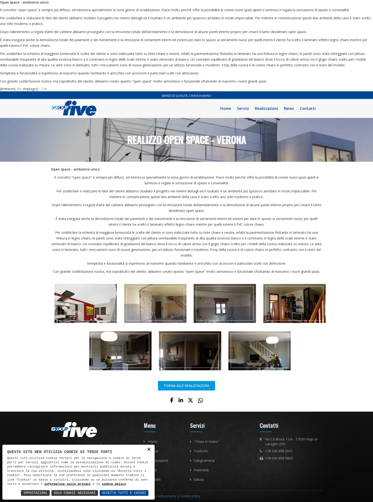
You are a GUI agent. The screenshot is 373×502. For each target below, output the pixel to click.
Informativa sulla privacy (157, 496)
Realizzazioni (266, 108)
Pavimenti (201, 470)
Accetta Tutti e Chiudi (124, 493)
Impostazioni (35, 493)
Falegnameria (204, 460)
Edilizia (199, 479)
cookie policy (114, 484)
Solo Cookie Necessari (75, 493)
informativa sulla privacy (67, 484)
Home (225, 108)
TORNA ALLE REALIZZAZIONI (186, 385)
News (289, 108)
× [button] (149, 449)
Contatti (308, 108)
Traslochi (201, 451)
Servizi (243, 108)
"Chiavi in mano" (206, 441)
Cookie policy (190, 496)
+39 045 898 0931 (279, 451)
